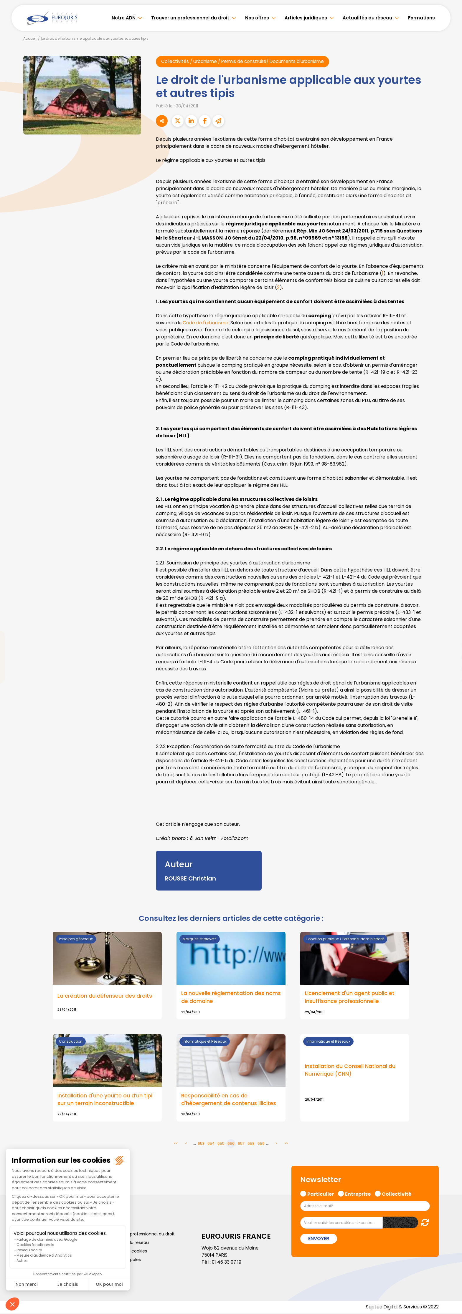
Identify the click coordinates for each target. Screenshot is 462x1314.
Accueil (30, 38)
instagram (450, 669)
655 (221, 1144)
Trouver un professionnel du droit (190, 18)
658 (251, 1144)
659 (261, 1144)
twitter (450, 633)
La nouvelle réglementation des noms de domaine (231, 997)
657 (241, 1144)
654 (210, 1144)
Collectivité (396, 1194)
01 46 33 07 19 (227, 1263)
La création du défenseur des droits (104, 996)
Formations (421, 18)
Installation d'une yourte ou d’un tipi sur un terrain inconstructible (104, 1100)
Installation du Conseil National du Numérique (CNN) (350, 1070)
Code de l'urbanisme (206, 322)
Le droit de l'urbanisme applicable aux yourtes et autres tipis (94, 38)
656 (231, 1144)
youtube (450, 657)
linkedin (450, 645)
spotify (450, 680)
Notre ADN (124, 18)
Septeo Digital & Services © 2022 (401, 1308)
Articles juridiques (306, 18)
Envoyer (318, 1239)
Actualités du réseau (367, 18)
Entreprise (358, 1194)
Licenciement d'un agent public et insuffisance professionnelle (350, 997)
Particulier (320, 1194)
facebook (450, 622)
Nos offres (257, 18)
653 (201, 1144)
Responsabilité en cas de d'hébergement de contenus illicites (228, 1100)
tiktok (450, 692)
